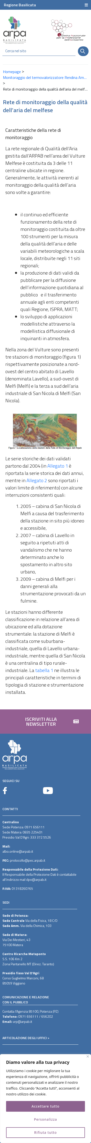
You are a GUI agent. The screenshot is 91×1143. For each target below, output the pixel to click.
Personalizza (45, 1119)
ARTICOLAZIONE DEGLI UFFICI (24, 1037)
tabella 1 (44, 670)
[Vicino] (88, 1056)
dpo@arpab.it (36, 879)
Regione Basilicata (20, 5)
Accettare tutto (45, 1106)
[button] (45, 721)
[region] (45, 1098)
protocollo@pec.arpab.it (27, 860)
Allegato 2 (36, 480)
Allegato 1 (57, 466)
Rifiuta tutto (45, 1132)
